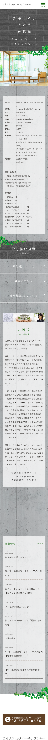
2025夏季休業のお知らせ (17, 607)
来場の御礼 (10, 638)
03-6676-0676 (20, 112)
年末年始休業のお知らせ (17, 557)
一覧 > (40, 543)
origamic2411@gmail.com (24, 119)
